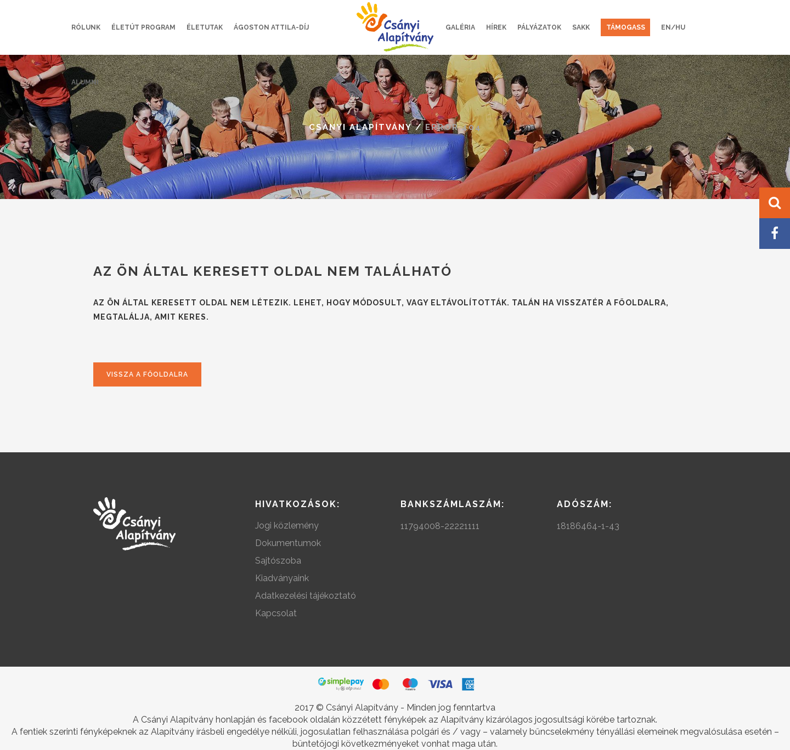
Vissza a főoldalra (147, 374)
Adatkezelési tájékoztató (305, 595)
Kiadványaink (282, 578)
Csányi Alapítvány (360, 127)
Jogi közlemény (287, 525)
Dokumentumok (288, 543)
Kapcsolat (276, 613)
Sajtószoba (278, 560)
